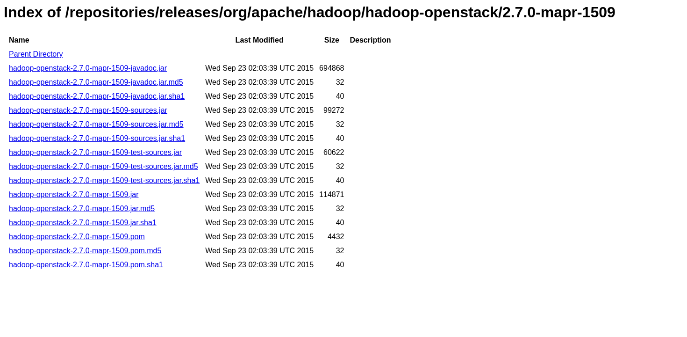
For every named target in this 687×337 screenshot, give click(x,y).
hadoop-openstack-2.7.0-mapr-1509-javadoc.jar (88, 68)
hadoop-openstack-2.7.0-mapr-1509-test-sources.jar (95, 152)
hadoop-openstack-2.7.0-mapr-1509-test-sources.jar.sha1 (104, 180)
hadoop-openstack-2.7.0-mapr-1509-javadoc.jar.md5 (96, 82)
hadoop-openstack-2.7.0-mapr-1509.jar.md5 (82, 208)
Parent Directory (36, 54)
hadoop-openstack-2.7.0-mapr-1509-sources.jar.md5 (96, 124)
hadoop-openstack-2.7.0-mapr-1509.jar (74, 194)
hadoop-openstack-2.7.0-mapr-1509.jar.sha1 (83, 223)
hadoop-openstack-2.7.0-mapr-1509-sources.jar (88, 110)
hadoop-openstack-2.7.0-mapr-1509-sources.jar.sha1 (97, 138)
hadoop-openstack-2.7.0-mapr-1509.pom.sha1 (86, 265)
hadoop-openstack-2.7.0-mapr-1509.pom (77, 237)
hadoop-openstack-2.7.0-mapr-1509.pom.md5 (85, 251)
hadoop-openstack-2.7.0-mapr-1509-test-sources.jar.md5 (103, 166)
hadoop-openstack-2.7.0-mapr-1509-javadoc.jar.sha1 (97, 96)
